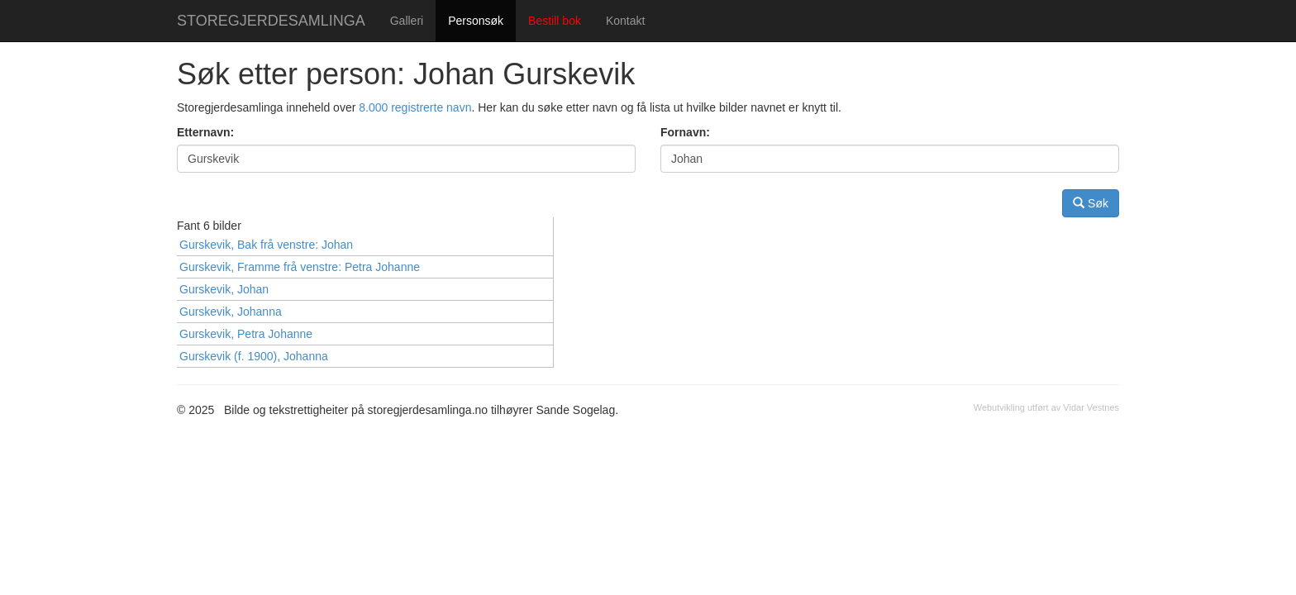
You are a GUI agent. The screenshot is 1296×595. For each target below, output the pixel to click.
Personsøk (475, 20)
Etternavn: (205, 132)
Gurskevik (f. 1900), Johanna (253, 356)
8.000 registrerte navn (415, 107)
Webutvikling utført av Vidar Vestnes (1046, 407)
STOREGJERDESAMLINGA (271, 20)
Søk (1090, 203)
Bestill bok (554, 20)
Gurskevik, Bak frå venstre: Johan (266, 244)
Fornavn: (685, 132)
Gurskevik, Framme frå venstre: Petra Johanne (299, 267)
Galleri (406, 20)
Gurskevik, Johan (224, 289)
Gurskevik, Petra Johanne (245, 333)
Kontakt (625, 20)
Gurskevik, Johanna (230, 311)
